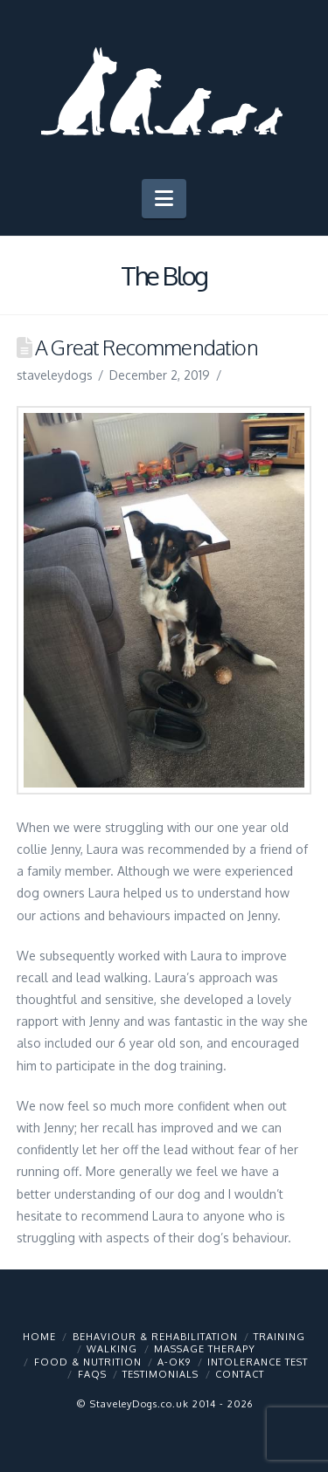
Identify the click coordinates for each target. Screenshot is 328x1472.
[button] (164, 199)
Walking (112, 1349)
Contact (239, 1374)
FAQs (92, 1374)
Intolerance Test (257, 1362)
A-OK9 (174, 1362)
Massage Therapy (204, 1349)
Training (279, 1337)
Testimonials (160, 1374)
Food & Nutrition (88, 1362)
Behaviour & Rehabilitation (155, 1337)
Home (39, 1337)
